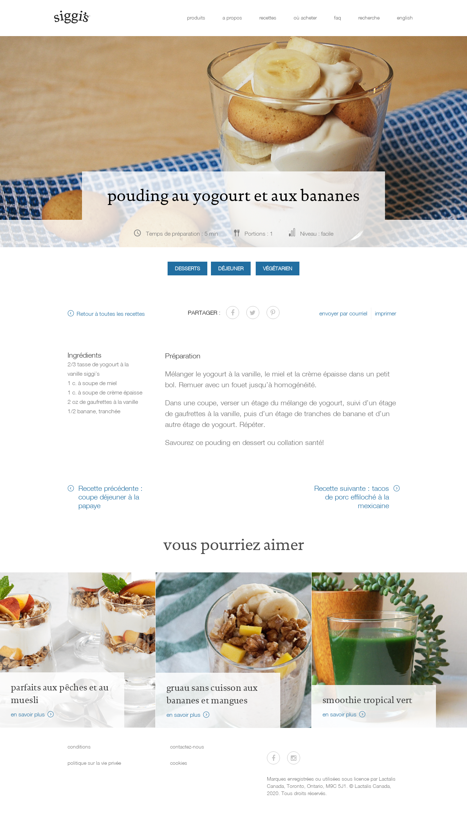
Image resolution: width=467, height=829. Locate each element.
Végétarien (277, 268)
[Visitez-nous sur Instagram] (293, 757)
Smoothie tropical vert (367, 700)
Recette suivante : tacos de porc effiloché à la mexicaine (351, 497)
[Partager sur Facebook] (232, 312)
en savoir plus (28, 714)
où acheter (305, 17)
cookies (178, 763)
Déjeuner (230, 268)
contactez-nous (187, 746)
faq (337, 17)
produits (196, 17)
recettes (267, 17)
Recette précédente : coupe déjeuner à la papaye (110, 497)
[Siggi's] (71, 17)
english (405, 17)
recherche (369, 17)
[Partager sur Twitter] (252, 312)
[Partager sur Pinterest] (273, 312)
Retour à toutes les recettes (111, 313)
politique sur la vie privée (94, 763)
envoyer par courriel (343, 313)
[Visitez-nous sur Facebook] (273, 757)
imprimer (385, 313)
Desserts (187, 268)
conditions (79, 746)
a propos (232, 17)
